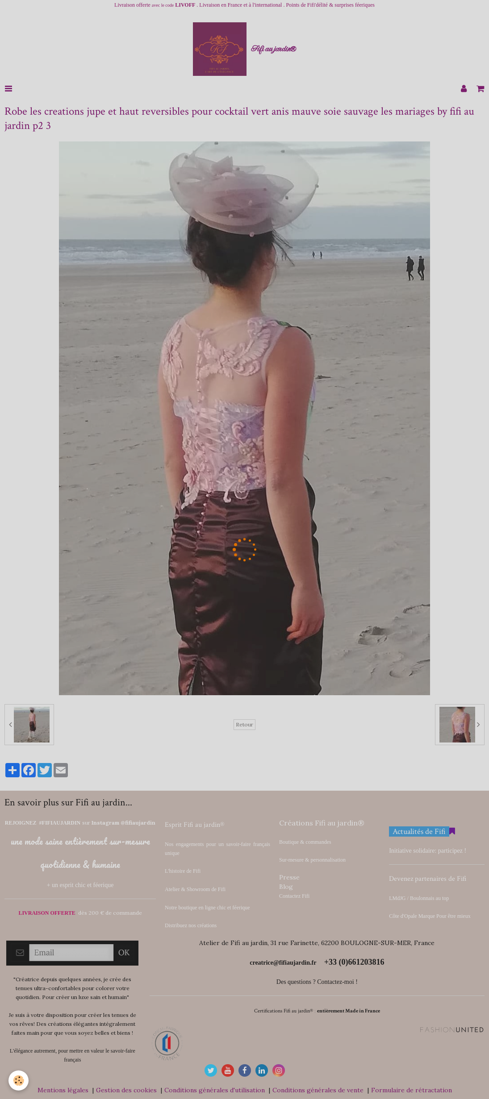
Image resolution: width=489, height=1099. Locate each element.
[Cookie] (19, 1080)
